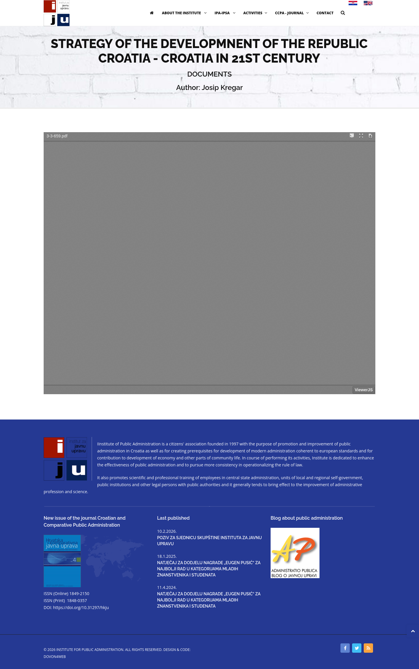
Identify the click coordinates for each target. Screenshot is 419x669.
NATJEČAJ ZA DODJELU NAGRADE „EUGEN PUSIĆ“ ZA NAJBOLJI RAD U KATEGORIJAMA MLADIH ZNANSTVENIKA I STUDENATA (208, 568)
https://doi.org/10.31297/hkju (81, 607)
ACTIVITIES (256, 12)
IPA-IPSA (225, 12)
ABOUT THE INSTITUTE (185, 12)
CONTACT (325, 12)
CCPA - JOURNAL (292, 12)
